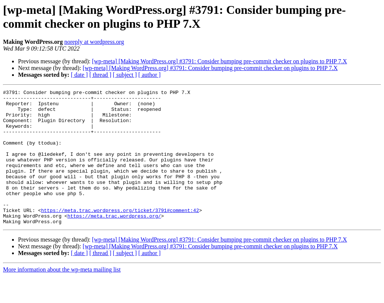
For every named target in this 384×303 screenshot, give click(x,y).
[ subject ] (125, 75)
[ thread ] (100, 75)
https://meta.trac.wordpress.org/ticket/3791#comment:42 (120, 234)
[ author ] (149, 75)
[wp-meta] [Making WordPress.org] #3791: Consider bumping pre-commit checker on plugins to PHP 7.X (219, 61)
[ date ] (79, 75)
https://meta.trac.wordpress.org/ (114, 241)
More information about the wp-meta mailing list (62, 296)
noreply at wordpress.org (94, 42)
